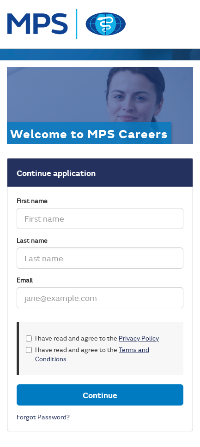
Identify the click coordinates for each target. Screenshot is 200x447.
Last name (32, 240)
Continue (100, 395)
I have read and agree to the (92, 338)
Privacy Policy (139, 338)
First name (32, 200)
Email (25, 280)
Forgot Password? (43, 416)
